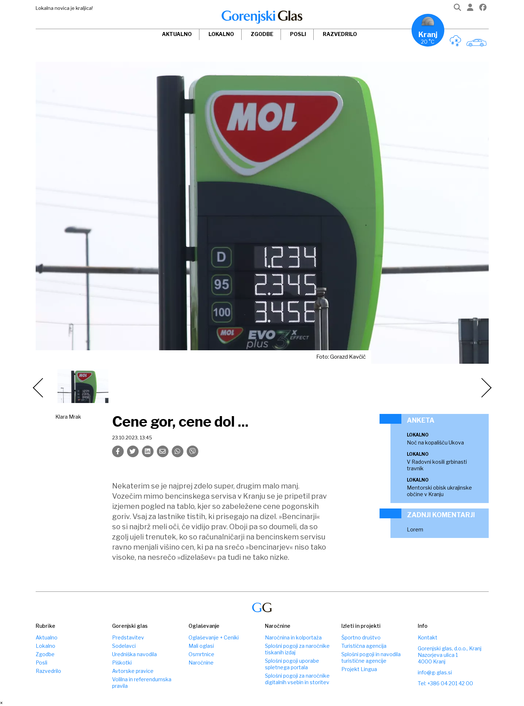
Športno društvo (361, 637)
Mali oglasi (201, 646)
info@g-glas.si (435, 672)
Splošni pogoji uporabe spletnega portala (292, 664)
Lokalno (221, 34)
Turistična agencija (363, 646)
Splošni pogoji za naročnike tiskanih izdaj (297, 649)
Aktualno (177, 34)
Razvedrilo (340, 34)
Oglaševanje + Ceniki (213, 637)
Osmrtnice (201, 654)
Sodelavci (124, 646)
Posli (298, 34)
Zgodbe (262, 34)
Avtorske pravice (133, 671)
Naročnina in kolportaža (293, 637)
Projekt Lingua (359, 669)
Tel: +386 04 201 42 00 (445, 683)
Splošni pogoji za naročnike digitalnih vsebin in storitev (297, 679)
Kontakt (427, 637)
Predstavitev (128, 637)
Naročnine (201, 662)
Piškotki (122, 662)
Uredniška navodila (134, 654)
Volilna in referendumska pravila (141, 682)
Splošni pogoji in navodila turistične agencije (371, 657)
